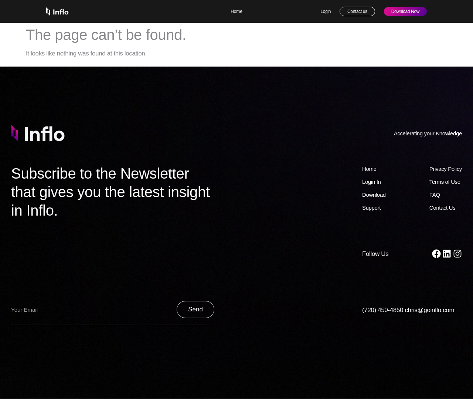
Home (236, 11)
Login (326, 11)
